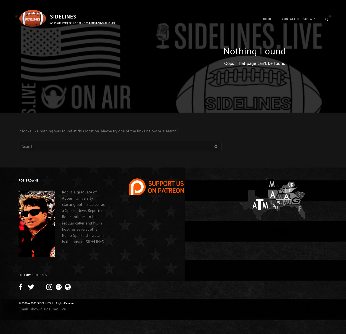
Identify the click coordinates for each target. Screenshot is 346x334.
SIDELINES (63, 16)
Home (267, 19)
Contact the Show (297, 19)
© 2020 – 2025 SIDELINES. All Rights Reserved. (47, 303)
